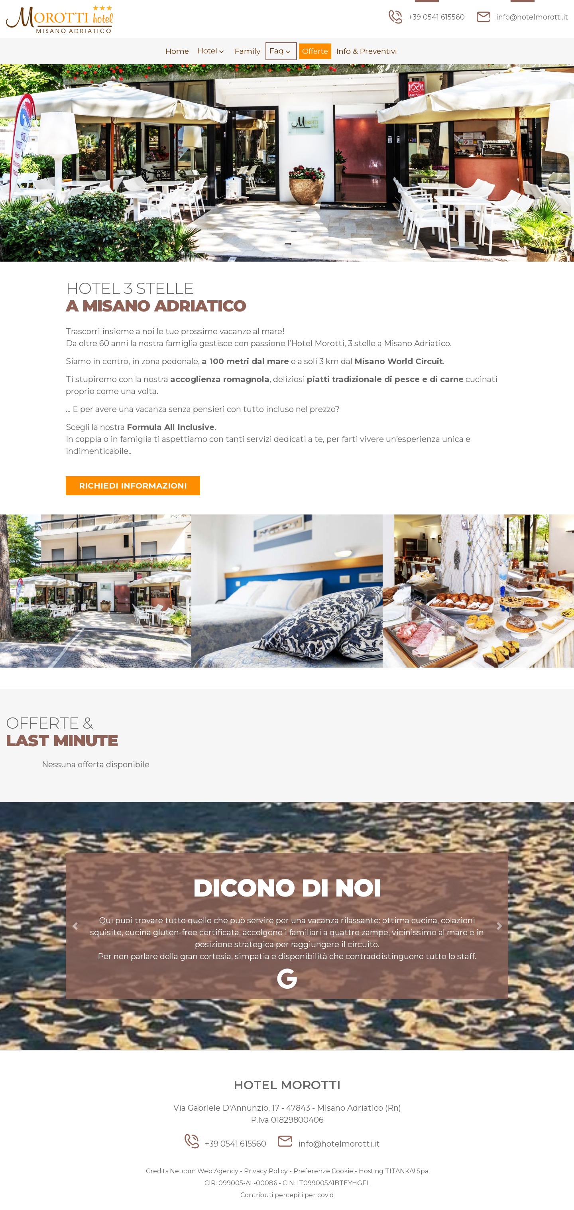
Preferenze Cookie (323, 1172)
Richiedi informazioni (133, 486)
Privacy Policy (266, 1172)
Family (245, 52)
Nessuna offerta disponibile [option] (95, 765)
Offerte (315, 52)
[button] (75, 927)
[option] (95, 593)
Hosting (371, 1172)
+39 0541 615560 (426, 16)
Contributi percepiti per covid (287, 1196)
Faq (275, 51)
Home (172, 52)
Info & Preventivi (370, 52)
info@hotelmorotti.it (522, 16)
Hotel (204, 51)
